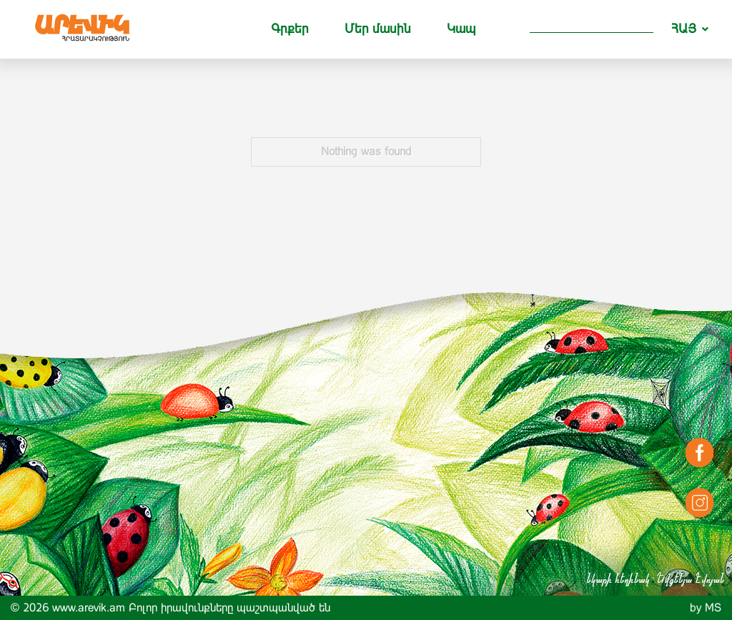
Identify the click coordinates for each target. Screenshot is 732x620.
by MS (705, 607)
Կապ (461, 28)
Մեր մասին (378, 28)
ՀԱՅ (683, 28)
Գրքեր (290, 28)
